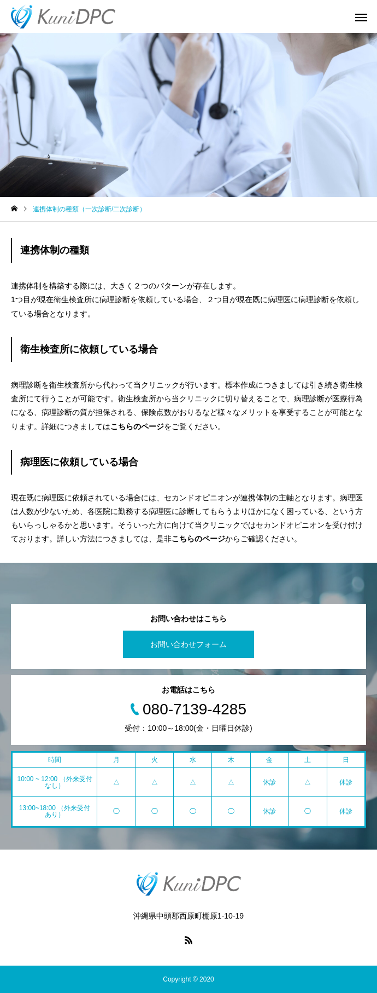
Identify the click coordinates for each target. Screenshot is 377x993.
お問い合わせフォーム (188, 644)
